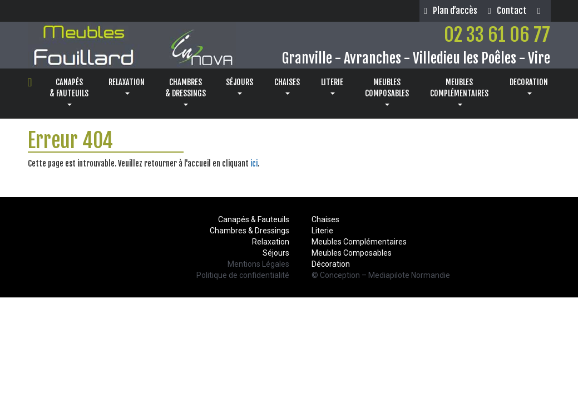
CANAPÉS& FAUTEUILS (69, 91)
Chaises (325, 219)
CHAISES (287, 86)
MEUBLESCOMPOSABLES (387, 91)
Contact (507, 10)
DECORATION (529, 86)
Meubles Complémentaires (359, 241)
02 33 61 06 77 (497, 34)
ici (254, 163)
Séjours (276, 252)
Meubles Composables (352, 252)
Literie (322, 230)
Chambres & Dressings (249, 230)
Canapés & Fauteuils (253, 219)
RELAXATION (126, 86)
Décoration (331, 264)
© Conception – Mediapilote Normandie (381, 275)
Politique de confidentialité (242, 275)
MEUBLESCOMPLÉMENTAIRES (459, 91)
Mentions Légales (258, 264)
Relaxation (270, 241)
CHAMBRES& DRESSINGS (185, 91)
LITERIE (332, 86)
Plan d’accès (450, 10)
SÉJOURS (239, 86)
